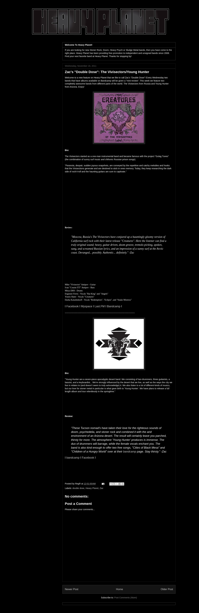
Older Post (167, 589)
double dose (78, 488)
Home (119, 589)
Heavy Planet (92, 488)
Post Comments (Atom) (125, 597)
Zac (101, 488)
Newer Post (71, 589)
